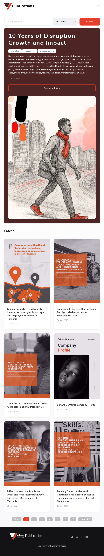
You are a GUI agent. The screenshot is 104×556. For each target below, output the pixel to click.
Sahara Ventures (58, 545)
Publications (19, 6)
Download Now (52, 88)
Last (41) (85, 519)
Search (89, 21)
